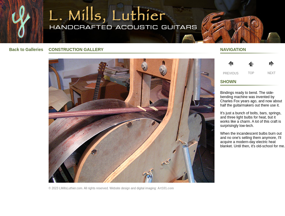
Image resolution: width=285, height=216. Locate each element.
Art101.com (166, 188)
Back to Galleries (26, 49)
